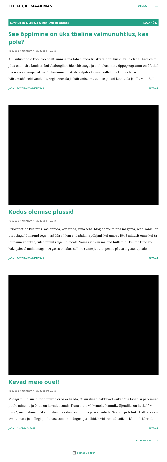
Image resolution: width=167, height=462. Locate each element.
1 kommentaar (26, 428)
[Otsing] (142, 6)
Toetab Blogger (83, 452)
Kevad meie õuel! (33, 382)
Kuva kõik (150, 23)
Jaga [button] (11, 88)
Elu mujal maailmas (30, 6)
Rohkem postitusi (147, 440)
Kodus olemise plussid (41, 212)
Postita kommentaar (30, 88)
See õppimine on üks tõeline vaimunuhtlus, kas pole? (78, 38)
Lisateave (153, 88)
